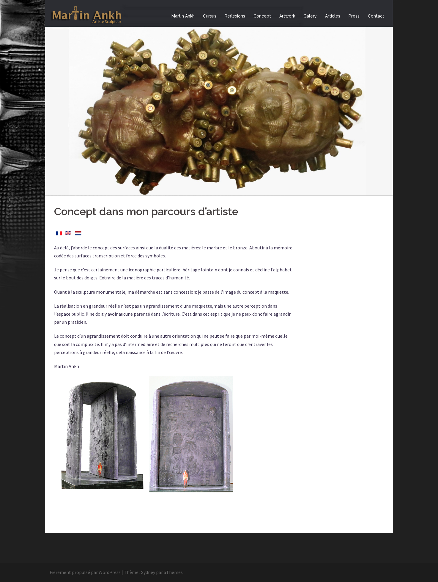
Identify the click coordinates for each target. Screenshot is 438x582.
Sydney (148, 572)
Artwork (287, 16)
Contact (376, 16)
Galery (310, 16)
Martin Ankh (183, 16)
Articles (332, 16)
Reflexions (235, 16)
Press (354, 16)
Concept (262, 16)
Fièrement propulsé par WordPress (85, 572)
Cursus (209, 16)
